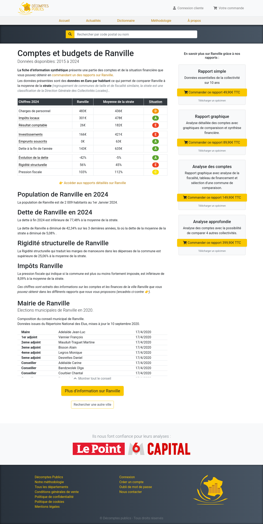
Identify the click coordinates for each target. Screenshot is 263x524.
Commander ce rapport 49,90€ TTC (212, 92)
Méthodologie (161, 21)
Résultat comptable (33, 125)
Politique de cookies (49, 502)
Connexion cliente (188, 8)
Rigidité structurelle (33, 165)
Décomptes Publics (49, 477)
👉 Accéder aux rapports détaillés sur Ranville (92, 183)
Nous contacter (130, 492)
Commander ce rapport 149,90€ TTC (212, 197)
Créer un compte (131, 482)
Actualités (93, 21)
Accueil (64, 21)
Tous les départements (51, 487)
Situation (155, 102)
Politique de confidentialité (54, 497)
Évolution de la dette (33, 158)
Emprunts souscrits (33, 141)
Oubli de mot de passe (135, 487)
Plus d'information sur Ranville (92, 390)
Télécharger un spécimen (212, 100)
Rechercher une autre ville (92, 405)
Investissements (31, 134)
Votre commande (228, 8)
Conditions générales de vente (57, 492)
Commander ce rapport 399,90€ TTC (212, 243)
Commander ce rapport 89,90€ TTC (212, 142)
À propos (194, 21)
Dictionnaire (126, 21)
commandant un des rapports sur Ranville (82, 75)
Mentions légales (47, 507)
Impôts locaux (29, 118)
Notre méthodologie (49, 482)
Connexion (127, 477)
